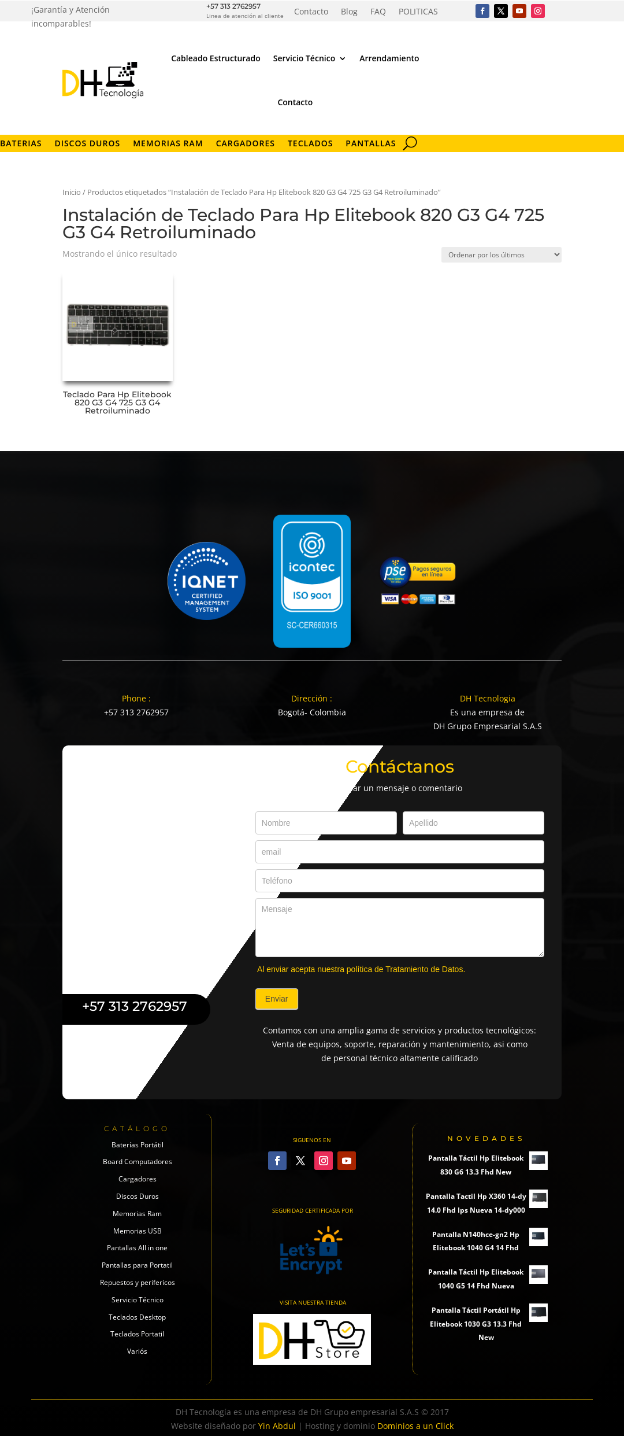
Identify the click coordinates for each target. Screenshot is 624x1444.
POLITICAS (418, 12)
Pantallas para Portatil (137, 1265)
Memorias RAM (168, 144)
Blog (349, 12)
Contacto (311, 12)
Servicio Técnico (304, 58)
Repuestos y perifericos (137, 1282)
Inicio (71, 192)
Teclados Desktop (137, 1317)
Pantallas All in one (137, 1248)
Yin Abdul (277, 1425)
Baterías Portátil (138, 1145)
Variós (137, 1351)
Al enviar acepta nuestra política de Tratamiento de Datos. (361, 969)
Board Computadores (137, 1161)
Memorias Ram (137, 1213)
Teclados (310, 144)
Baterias (21, 144)
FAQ (378, 12)
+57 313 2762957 (233, 6)
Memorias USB (137, 1231)
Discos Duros (87, 144)
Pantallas (371, 144)
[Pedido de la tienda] (501, 255)
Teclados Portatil (137, 1334)
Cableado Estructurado (216, 58)
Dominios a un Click (415, 1425)
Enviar (276, 998)
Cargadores (245, 144)
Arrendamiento (389, 58)
